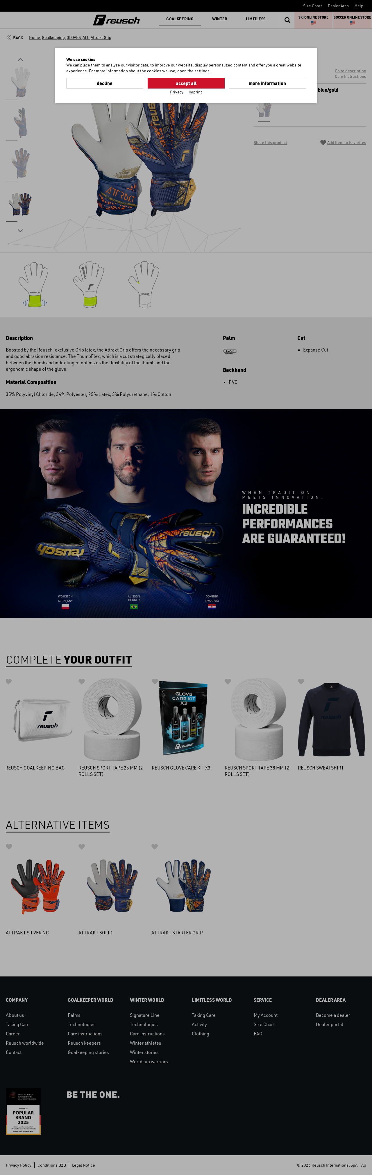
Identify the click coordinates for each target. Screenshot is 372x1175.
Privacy (176, 91)
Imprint (195, 91)
